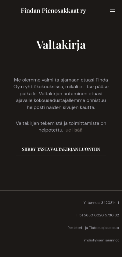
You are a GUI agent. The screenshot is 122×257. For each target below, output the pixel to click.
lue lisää (73, 130)
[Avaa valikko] (112, 10)
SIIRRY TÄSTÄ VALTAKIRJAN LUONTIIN (61, 149)
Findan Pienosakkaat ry (53, 10)
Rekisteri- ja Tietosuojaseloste (93, 227)
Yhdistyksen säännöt (101, 240)
